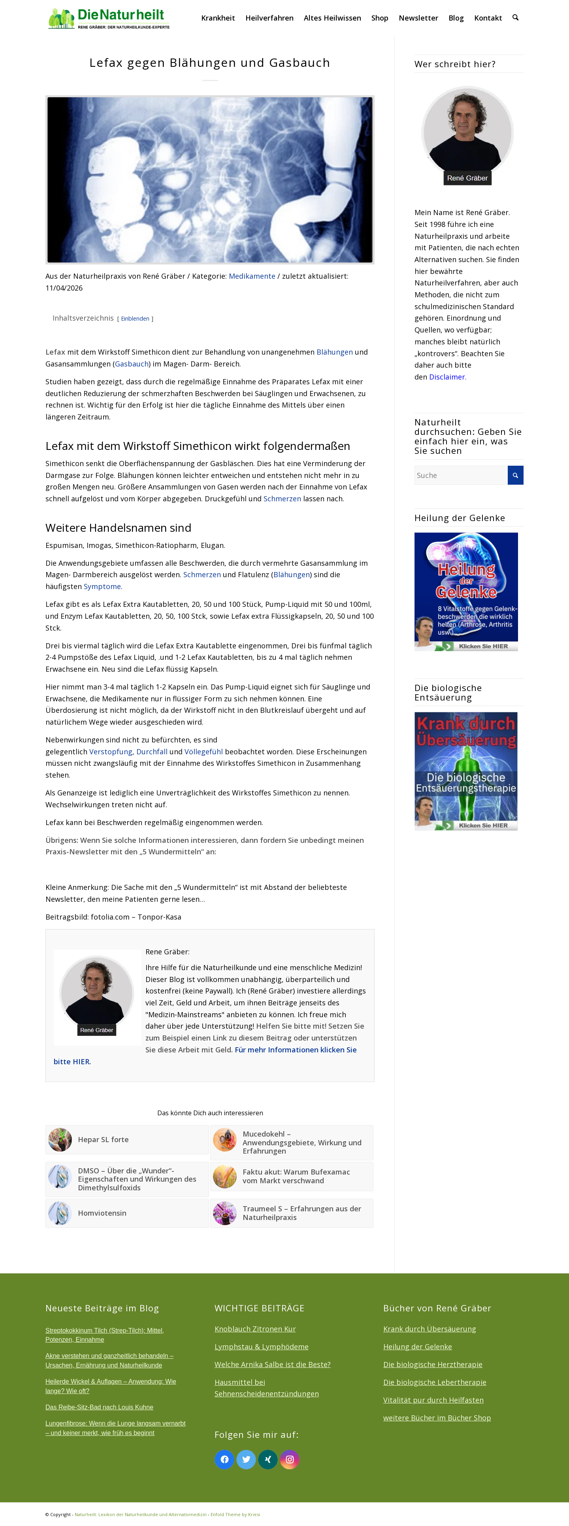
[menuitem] (218, 18)
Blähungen (335, 352)
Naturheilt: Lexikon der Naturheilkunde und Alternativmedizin (141, 1514)
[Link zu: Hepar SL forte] (127, 1139)
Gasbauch (132, 363)
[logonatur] (109, 18)
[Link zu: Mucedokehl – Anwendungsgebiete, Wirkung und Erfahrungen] (292, 1142)
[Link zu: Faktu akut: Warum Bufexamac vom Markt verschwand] (292, 1176)
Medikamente (252, 276)
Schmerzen (282, 498)
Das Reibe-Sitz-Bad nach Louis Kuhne (99, 1407)
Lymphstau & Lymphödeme (262, 1346)
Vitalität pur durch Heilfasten (433, 1400)
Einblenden (135, 318)
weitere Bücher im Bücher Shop (437, 1417)
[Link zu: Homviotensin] (127, 1213)
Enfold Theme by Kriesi (235, 1514)
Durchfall (152, 751)
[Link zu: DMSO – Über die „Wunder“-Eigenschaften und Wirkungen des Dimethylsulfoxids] (127, 1179)
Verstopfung (110, 751)
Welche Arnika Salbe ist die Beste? (273, 1364)
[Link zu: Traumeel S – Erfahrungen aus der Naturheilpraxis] (292, 1213)
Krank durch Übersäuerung (429, 1328)
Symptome (102, 586)
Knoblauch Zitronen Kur (255, 1328)
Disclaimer (447, 377)
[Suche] (516, 18)
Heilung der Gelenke (417, 1346)
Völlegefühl (204, 751)
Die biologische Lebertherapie (434, 1382)
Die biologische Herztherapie (432, 1364)
